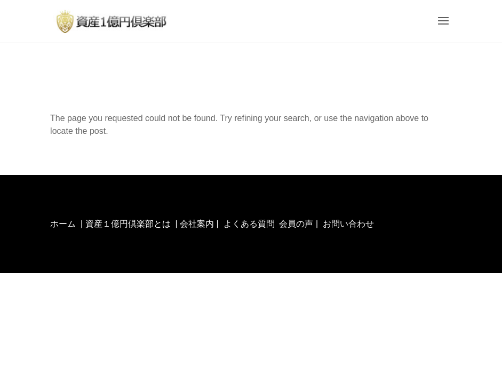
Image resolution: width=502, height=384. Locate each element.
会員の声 (296, 223)
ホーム (63, 223)
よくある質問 (249, 223)
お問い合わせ (348, 223)
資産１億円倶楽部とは (128, 223)
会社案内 (197, 223)
